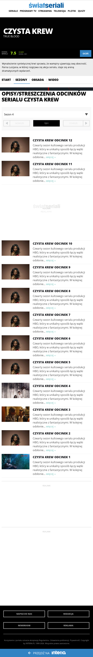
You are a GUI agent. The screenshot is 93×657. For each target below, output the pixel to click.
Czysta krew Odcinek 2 (51, 433)
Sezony (21, 80)
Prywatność (75, 640)
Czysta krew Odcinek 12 (52, 140)
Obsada (38, 80)
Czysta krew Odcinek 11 (52, 164)
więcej (50, 157)
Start (6, 80)
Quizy (81, 10)
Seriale (13, 10)
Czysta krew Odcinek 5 (51, 362)
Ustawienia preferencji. (59, 640)
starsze (73, 123)
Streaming (45, 10)
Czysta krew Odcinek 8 (51, 291)
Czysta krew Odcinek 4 (51, 386)
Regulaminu (44, 640)
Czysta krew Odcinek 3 (51, 410)
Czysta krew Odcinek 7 (51, 315)
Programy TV (28, 10)
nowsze (19, 123)
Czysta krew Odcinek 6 (51, 338)
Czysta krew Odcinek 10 (52, 243)
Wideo (53, 80)
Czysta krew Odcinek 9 (51, 267)
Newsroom (24, 625)
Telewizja (60, 10)
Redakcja (68, 613)
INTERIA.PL (30, 643)
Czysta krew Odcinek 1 (51, 457)
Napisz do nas (24, 613)
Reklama (68, 625)
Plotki (72, 10)
